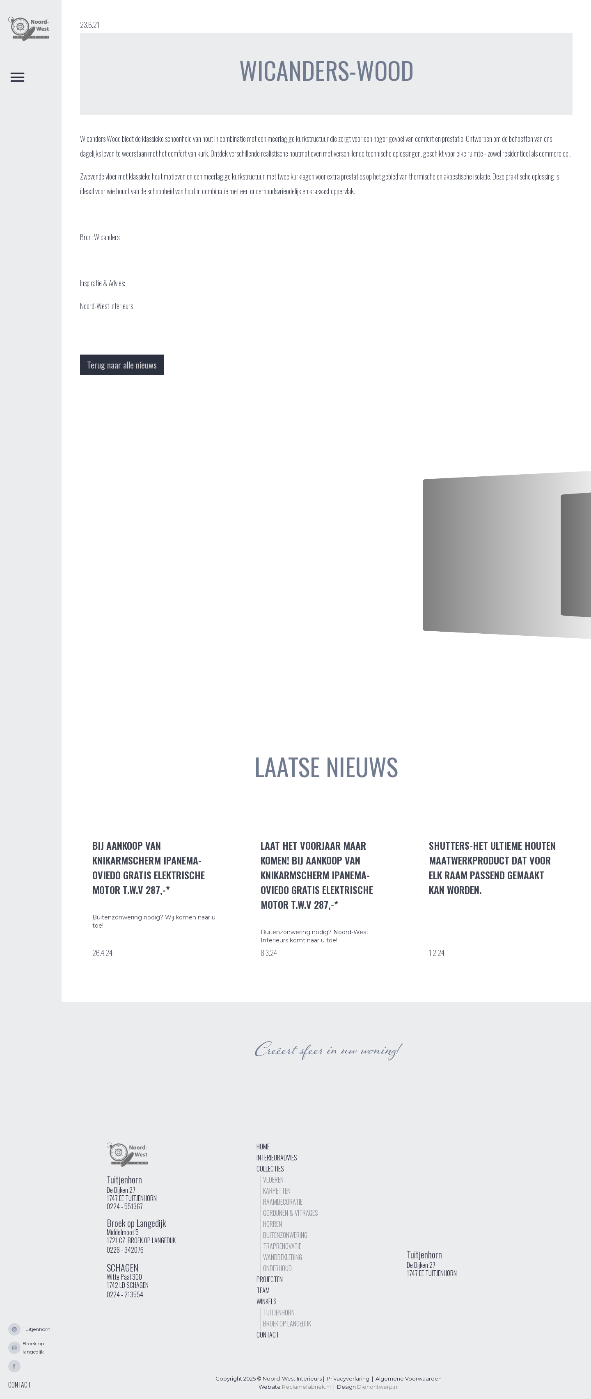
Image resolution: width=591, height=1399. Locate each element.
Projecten (270, 1279)
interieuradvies (277, 1157)
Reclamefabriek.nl (306, 1386)
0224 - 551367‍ (125, 1206)
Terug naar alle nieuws (122, 365)
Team (263, 1290)
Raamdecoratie (282, 1202)
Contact (268, 1335)
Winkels (267, 1301)
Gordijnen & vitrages (290, 1213)
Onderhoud (277, 1268)
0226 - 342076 (125, 1250)
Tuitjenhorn (279, 1312)
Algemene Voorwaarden (409, 1378)
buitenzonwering (285, 1235)
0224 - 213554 (125, 1294)
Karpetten (277, 1191)
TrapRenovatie (282, 1246)
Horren (272, 1224)
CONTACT (19, 1385)
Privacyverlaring (348, 1378)
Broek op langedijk (287, 1323)
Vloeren (273, 1180)
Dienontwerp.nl (378, 1386)
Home (263, 1146)
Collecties (270, 1169)
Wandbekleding (282, 1257)
